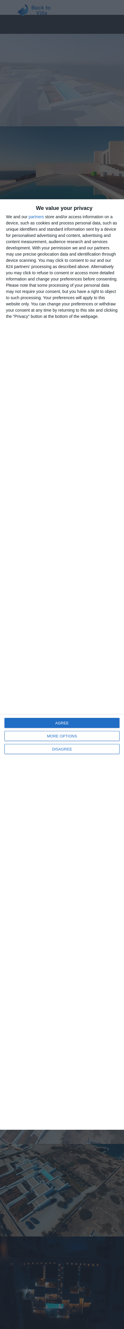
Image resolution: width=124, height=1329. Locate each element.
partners (36, 217)
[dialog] (62, 664)
